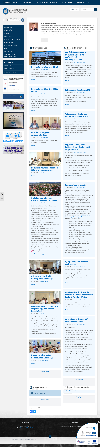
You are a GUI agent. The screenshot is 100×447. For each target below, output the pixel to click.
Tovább (33, 79)
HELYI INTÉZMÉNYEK (41, 2)
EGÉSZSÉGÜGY (8, 27)
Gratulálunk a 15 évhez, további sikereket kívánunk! (44, 199)
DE (88, 2)
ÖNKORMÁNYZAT (27, 2)
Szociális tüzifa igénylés (76, 185)
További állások (45, 399)
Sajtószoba (8, 51)
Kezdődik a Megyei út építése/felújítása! (40, 133)
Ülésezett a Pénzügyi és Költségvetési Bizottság (41, 277)
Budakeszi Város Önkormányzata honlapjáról (77, 216)
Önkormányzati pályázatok (78, 387)
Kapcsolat (7, 48)
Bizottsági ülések (44, 281)
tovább (44, 40)
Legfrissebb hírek (40, 47)
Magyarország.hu (10, 72)
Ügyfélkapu (8, 66)
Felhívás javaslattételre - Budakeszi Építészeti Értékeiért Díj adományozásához (76, 56)
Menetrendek (9, 36)
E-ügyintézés (8, 63)
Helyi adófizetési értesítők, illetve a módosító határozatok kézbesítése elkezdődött (79, 295)
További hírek (45, 371)
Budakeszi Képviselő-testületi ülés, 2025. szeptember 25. (44, 169)
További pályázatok (79, 397)
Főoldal (7, 2)
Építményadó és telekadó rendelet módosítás (76, 320)
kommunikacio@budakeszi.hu (27, 427)
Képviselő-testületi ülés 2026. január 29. (44, 90)
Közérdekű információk (77, 47)
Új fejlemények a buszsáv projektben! (76, 262)
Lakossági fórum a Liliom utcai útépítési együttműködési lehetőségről (44, 309)
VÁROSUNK (16, 2)
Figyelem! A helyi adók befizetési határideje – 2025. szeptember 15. (77, 147)
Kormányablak (9, 69)
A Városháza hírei (44, 69)
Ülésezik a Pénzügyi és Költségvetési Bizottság (41, 356)
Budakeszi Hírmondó (11, 45)
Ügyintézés (81, 2)
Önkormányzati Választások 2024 (9, 55)
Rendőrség (8, 30)
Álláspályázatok (40, 387)
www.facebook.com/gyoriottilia (40, 254)
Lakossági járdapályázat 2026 (78, 90)
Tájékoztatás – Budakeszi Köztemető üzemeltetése (76, 115)
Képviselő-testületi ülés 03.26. (44, 67)
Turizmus (7, 33)
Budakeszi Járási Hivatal (12, 39)
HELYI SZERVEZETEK (56, 2)
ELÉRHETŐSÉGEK (69, 2)
